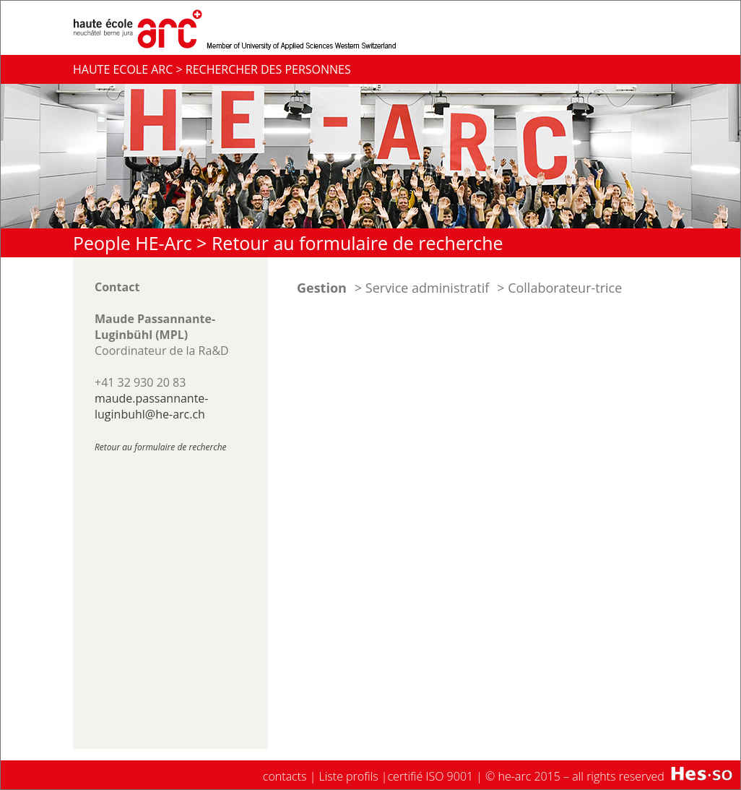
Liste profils (348, 776)
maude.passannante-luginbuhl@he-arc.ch (151, 406)
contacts (285, 776)
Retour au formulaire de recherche (357, 243)
